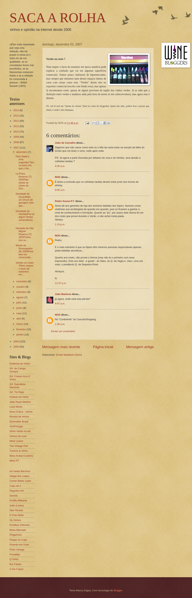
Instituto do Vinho (19, 396)
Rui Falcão (16, 564)
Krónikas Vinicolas (20, 524)
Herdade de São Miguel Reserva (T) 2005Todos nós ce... (25, 234)
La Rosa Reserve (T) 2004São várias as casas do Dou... (24, 181)
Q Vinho (14, 559)
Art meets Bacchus (20, 471)
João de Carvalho (65, 142)
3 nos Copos (16, 569)
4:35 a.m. (60, 166)
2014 (16, 110)
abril (19, 318)
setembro (21, 292)
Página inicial (103, 347)
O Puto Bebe (17, 515)
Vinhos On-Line (18, 436)
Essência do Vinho (20, 363)
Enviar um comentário (63, 331)
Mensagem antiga (140, 347)
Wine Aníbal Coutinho (21, 455)
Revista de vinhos (19, 416)
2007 (16, 147)
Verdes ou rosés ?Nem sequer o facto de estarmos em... (25, 268)
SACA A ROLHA (58, 17)
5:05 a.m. (60, 189)
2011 (16, 126)
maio (19, 313)
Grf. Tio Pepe (17, 392)
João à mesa (17, 505)
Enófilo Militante (18, 500)
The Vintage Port (19, 446)
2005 (16, 346)
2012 (16, 120)
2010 (16, 131)
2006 (16, 341)
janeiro (20, 334)
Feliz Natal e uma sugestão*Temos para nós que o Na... (25, 162)
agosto (20, 297)
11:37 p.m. (61, 283)
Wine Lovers (16, 441)
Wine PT (14, 460)
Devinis (14, 495)
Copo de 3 (15, 485)
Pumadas (15, 554)
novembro (22, 281)
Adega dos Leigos (19, 476)
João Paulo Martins (20, 401)
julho (19, 302)
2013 (16, 115)
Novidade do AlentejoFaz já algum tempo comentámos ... (25, 217)
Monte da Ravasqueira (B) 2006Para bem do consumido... (24, 251)
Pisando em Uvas (19, 544)
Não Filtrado (16, 510)
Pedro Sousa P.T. (65, 201)
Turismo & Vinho (19, 450)
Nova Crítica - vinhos (21, 411)
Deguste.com (17, 490)
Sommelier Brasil (19, 421)
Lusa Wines (16, 406)
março (20, 323)
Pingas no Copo (18, 539)
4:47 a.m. (60, 303)
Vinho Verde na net (20, 431)
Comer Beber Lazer (20, 480)
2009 (16, 136)
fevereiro (21, 329)
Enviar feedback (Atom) (69, 354)
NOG (58, 177)
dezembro (22, 152)
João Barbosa (63, 294)
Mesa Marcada (18, 529)
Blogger (118, 590)
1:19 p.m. (60, 224)
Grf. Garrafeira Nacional (18, 386)
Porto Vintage (17, 549)
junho (19, 308)
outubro (20, 286)
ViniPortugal (16, 426)
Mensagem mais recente (61, 347)
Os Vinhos (15, 520)
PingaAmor (16, 534)
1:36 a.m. (60, 324)
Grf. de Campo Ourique (18, 370)
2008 (16, 142)
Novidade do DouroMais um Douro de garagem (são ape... (25, 199)
